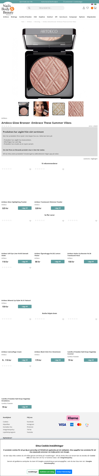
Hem (22, 22)
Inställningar (32, 472)
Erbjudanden (91, 17)
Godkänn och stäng (47, 472)
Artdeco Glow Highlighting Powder (14, 202)
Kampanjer (73, 17)
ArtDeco (6, 17)
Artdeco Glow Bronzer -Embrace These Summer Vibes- (59, 22)
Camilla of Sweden (25, 17)
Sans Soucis (63, 17)
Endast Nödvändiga (64, 472)
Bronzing (37, 22)
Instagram (30, 424)
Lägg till (25, 360)
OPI (56, 17)
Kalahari (50, 17)
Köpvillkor (6, 424)
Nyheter (82, 17)
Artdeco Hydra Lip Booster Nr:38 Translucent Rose (79, 254)
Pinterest (30, 427)
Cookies (5, 422)
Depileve (42, 17)
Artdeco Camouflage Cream (11, 352)
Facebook (30, 422)
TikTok (29, 430)
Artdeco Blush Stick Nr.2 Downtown (48, 352)
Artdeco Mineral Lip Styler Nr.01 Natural (16, 300)
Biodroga (14, 17)
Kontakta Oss (7, 427)
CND (35, 17)
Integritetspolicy (8, 430)
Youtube (30, 432)
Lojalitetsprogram (9, 432)
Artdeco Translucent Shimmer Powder (48, 202)
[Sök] (45, 8)
